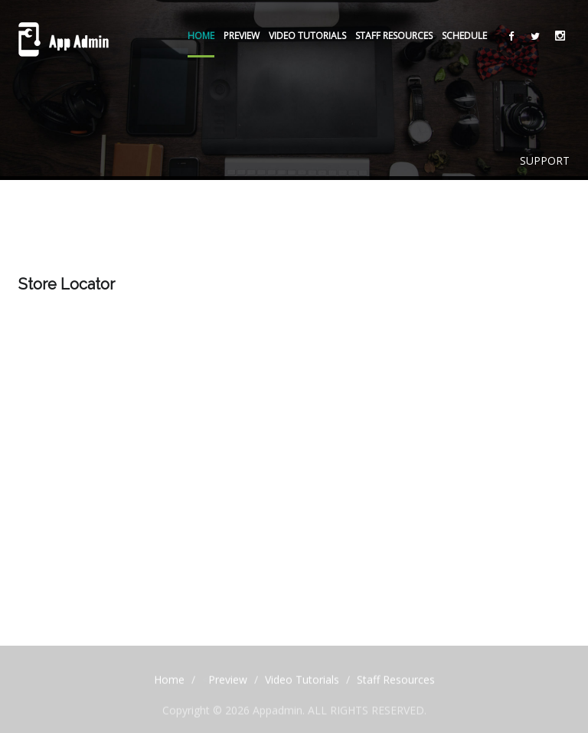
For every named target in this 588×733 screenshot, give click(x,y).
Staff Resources (394, 35)
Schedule (464, 35)
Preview (242, 35)
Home (201, 35)
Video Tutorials (307, 35)
